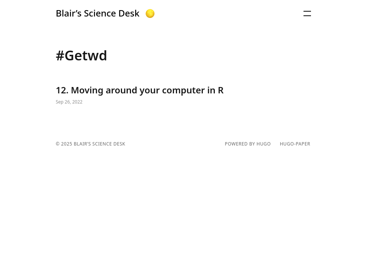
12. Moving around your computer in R (183, 95)
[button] (150, 13)
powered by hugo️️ (248, 144)
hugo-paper (295, 144)
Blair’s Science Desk (98, 13)
